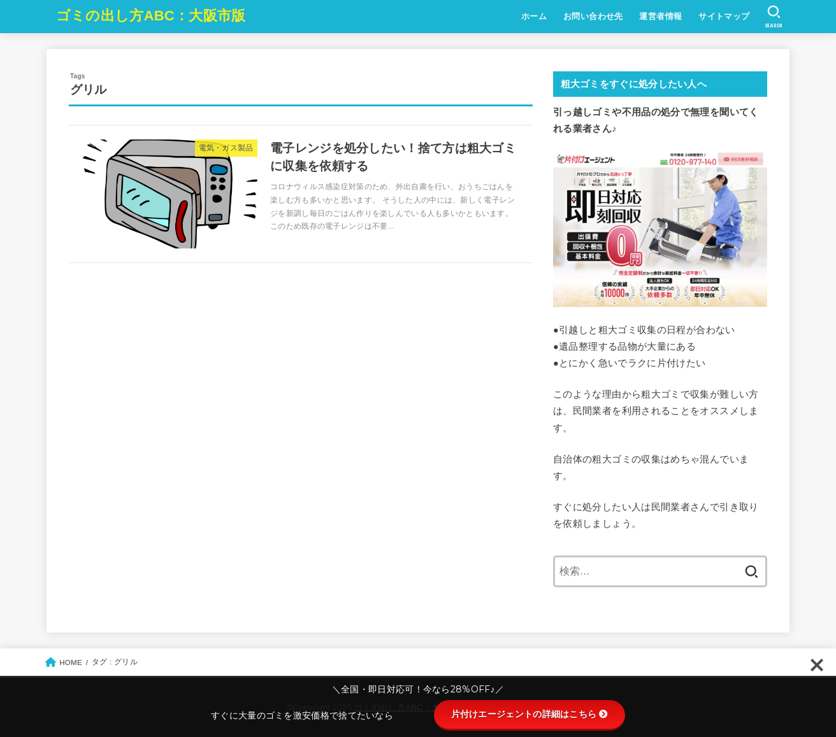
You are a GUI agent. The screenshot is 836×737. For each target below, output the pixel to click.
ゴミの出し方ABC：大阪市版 (151, 16)
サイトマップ (723, 16)
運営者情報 (660, 16)
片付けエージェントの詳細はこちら (530, 714)
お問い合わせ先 (593, 16)
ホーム (534, 16)
